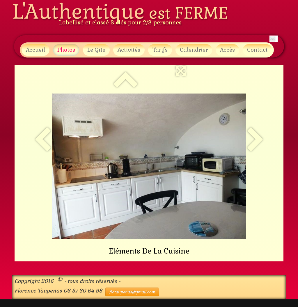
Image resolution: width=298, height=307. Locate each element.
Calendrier (194, 49)
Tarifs (160, 49)
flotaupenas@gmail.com (132, 292)
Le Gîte (96, 49)
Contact (257, 49)
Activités (129, 49)
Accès (227, 49)
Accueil (35, 49)
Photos (66, 49)
